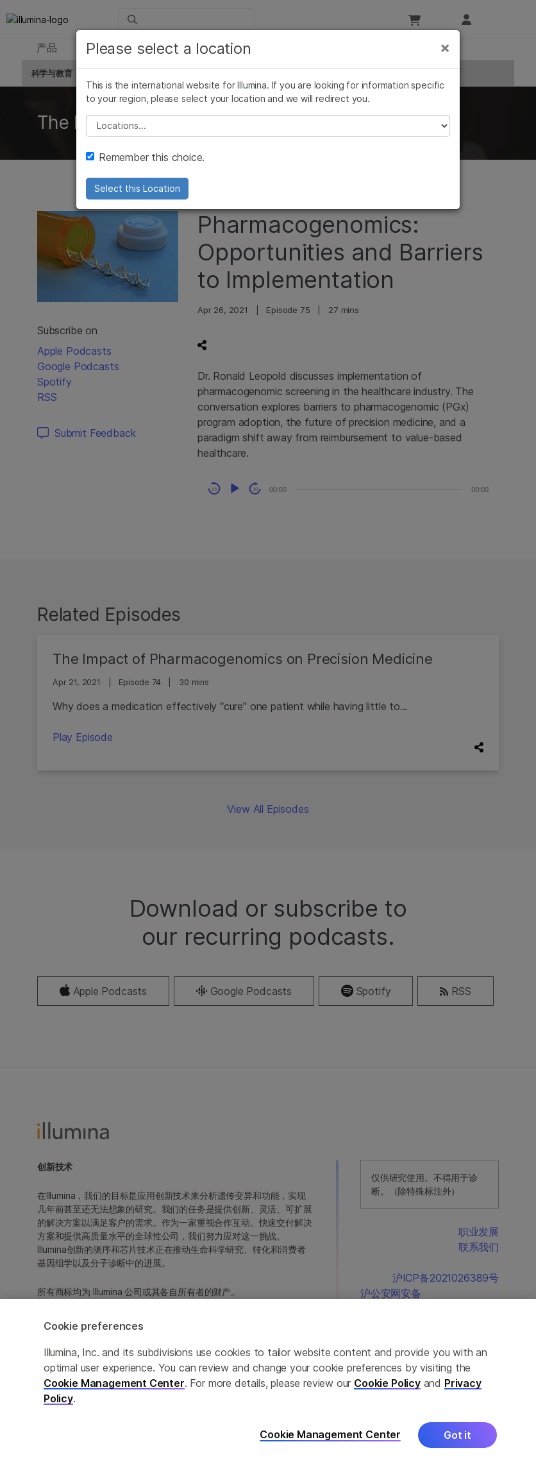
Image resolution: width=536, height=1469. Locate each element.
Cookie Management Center (114, 1383)
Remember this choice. (145, 166)
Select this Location (137, 197)
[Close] (445, 56)
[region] (268, 1384)
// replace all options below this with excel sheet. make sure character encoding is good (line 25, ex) (268, 135)
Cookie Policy (387, 1383)
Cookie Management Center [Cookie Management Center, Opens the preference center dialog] (330, 1435)
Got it (457, 1435)
